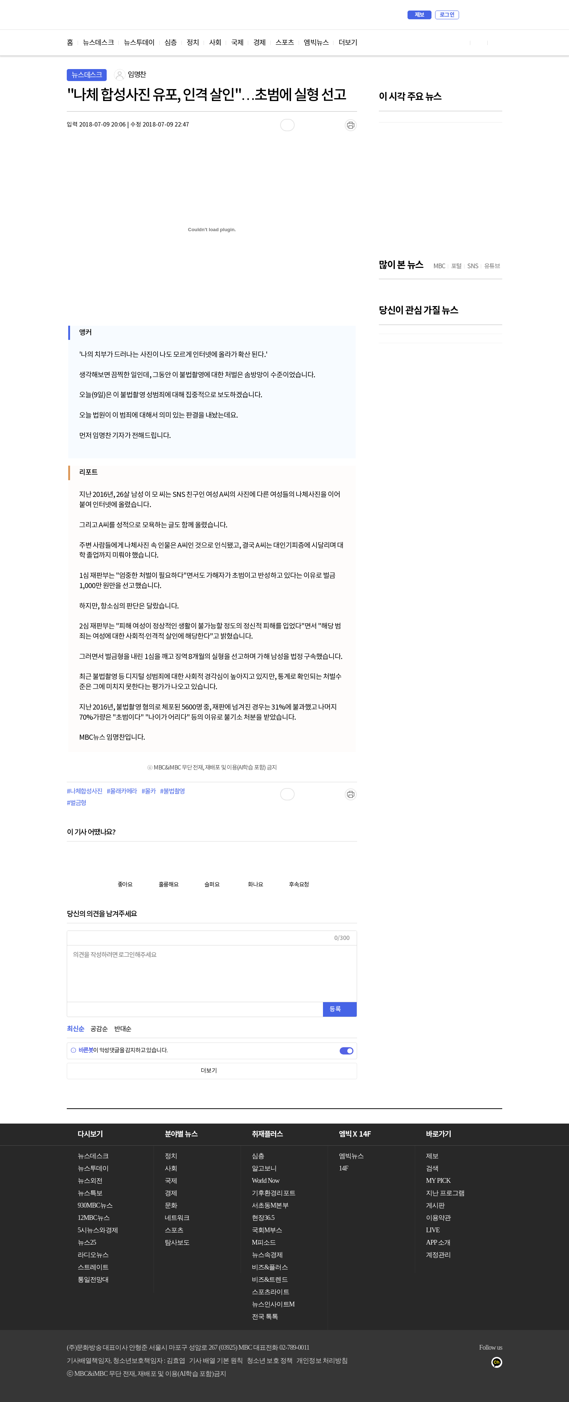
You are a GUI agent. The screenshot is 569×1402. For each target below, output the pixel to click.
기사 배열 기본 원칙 (216, 1360)
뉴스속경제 (267, 1254)
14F (343, 1168)
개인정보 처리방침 (321, 1360)
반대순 (122, 1029)
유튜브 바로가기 (461, 42)
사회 (215, 43)
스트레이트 (93, 1267)
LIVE (432, 1230)
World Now (265, 1180)
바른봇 (81, 1050)
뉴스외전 (90, 1180)
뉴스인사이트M (273, 1304)
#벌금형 (76, 803)
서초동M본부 (270, 1205)
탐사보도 (177, 1242)
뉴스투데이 (139, 43)
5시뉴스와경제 (98, 1230)
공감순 (98, 1029)
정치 (193, 43)
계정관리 (438, 1254)
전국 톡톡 (265, 1316)
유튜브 (426, 1364)
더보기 (348, 43)
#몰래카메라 (122, 791)
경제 (259, 43)
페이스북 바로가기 (479, 42)
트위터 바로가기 (496, 42)
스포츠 (284, 43)
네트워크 (177, 1217)
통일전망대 (93, 1279)
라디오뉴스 (93, 1254)
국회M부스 (267, 1230)
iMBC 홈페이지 (494, 15)
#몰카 (148, 791)
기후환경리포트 (273, 1193)
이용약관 (438, 1217)
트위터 (456, 1364)
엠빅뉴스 (316, 43)
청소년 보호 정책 (270, 1360)
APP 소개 (438, 1242)
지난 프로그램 (445, 1193)
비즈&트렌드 (270, 1279)
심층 (170, 43)
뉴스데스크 (98, 43)
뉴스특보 (90, 1193)
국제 (237, 43)
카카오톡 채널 (499, 1364)
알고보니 (264, 1168)
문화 (171, 1205)
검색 (468, 15)
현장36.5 (263, 1217)
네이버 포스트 (485, 1364)
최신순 (75, 1029)
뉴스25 (87, 1242)
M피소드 (264, 1242)
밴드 (470, 1364)
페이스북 (441, 1364)
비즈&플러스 (270, 1267)
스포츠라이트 (270, 1291)
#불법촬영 (172, 791)
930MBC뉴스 (95, 1205)
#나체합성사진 (84, 791)
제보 (420, 15)
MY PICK (478, 15)
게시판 (435, 1205)
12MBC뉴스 (94, 1217)
